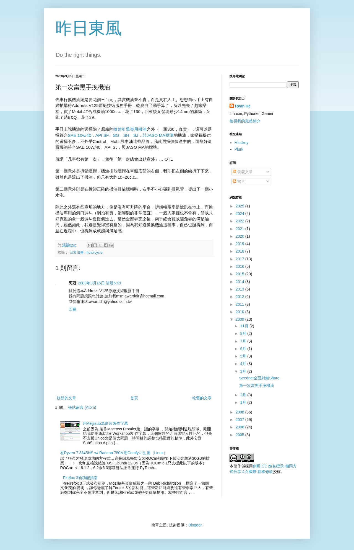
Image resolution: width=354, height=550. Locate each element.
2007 (240, 419)
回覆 (72, 309)
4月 (243, 363)
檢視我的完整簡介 (245, 121)
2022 (240, 221)
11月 (244, 326)
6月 (243, 348)
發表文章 (243, 171)
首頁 (134, 398)
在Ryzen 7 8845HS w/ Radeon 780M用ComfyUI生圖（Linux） (114, 453)
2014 (240, 281)
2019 (240, 243)
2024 (240, 213)
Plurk (239, 149)
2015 (240, 274)
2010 (240, 312)
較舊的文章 (202, 398)
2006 (240, 427)
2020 (240, 236)
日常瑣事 (76, 253)
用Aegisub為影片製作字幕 (105, 423)
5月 (243, 356)
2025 (240, 206)
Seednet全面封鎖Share (259, 378)
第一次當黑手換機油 (256, 385)
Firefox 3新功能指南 (80, 478)
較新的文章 (66, 398)
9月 (243, 333)
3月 (243, 371)
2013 (240, 289)
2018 (240, 251)
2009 (240, 319)
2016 (240, 266)
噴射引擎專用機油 (130, 129)
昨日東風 (88, 28)
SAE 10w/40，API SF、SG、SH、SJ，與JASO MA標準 (121, 135)
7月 (243, 341)
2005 (240, 435)
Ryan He (243, 106)
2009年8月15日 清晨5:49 (99, 283)
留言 (239, 181)
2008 (240, 412)
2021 (240, 229)
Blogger (194, 525)
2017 (240, 259)
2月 (243, 395)
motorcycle (94, 253)
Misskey (242, 142)
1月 (243, 402)
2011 (240, 304)
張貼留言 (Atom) (82, 407)
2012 (240, 296)
